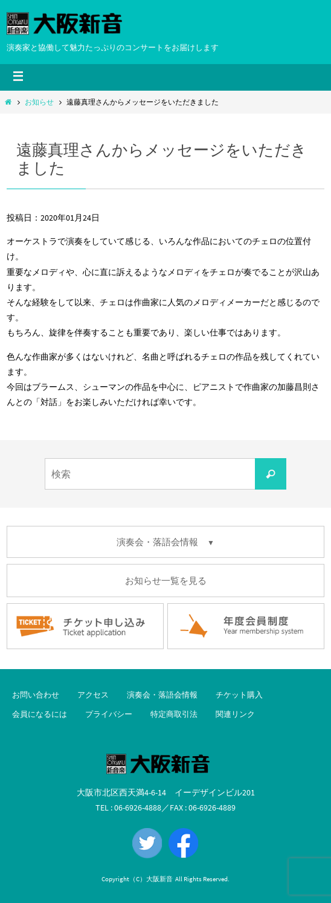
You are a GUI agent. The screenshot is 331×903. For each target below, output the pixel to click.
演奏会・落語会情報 (162, 695)
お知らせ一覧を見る (166, 580)
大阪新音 (159, 879)
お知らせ (39, 101)
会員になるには (39, 714)
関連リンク (235, 714)
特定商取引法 (174, 714)
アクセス (93, 695)
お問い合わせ (35, 695)
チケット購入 (239, 695)
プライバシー (108, 714)
